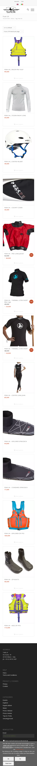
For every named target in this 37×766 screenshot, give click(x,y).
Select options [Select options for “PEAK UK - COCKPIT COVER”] (18, 216)
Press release (7, 711)
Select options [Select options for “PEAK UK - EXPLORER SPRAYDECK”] (18, 450)
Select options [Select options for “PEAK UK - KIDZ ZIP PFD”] (18, 634)
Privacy (5, 684)
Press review (7, 713)
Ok (8, 759)
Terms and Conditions (10, 675)
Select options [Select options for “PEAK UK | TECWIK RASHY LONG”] (18, 124)
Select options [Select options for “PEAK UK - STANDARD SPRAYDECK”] (18, 496)
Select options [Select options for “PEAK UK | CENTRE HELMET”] (18, 170)
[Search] (27, 10)
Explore (5, 703)
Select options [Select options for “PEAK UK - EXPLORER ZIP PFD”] (18, 542)
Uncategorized (8, 718)
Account (17, 1)
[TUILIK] (15, 10)
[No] (35, 754)
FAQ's (5, 673)
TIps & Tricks (7, 716)
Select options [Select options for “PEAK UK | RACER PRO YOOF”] (18, 78)
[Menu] (31, 10)
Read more (8, 763)
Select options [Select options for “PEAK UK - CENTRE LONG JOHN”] (18, 404)
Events (5, 700)
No (20, 759)
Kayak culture (7, 705)
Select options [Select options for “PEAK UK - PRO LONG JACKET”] (18, 263)
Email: (5, 733)
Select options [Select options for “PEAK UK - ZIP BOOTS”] (18, 588)
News (5, 708)
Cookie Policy (19, 749)
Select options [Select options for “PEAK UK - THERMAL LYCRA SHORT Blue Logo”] (18, 311)
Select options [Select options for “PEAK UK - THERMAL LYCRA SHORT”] (18, 358)
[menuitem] (17, 1)
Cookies (5, 686)
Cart (22, 1)
